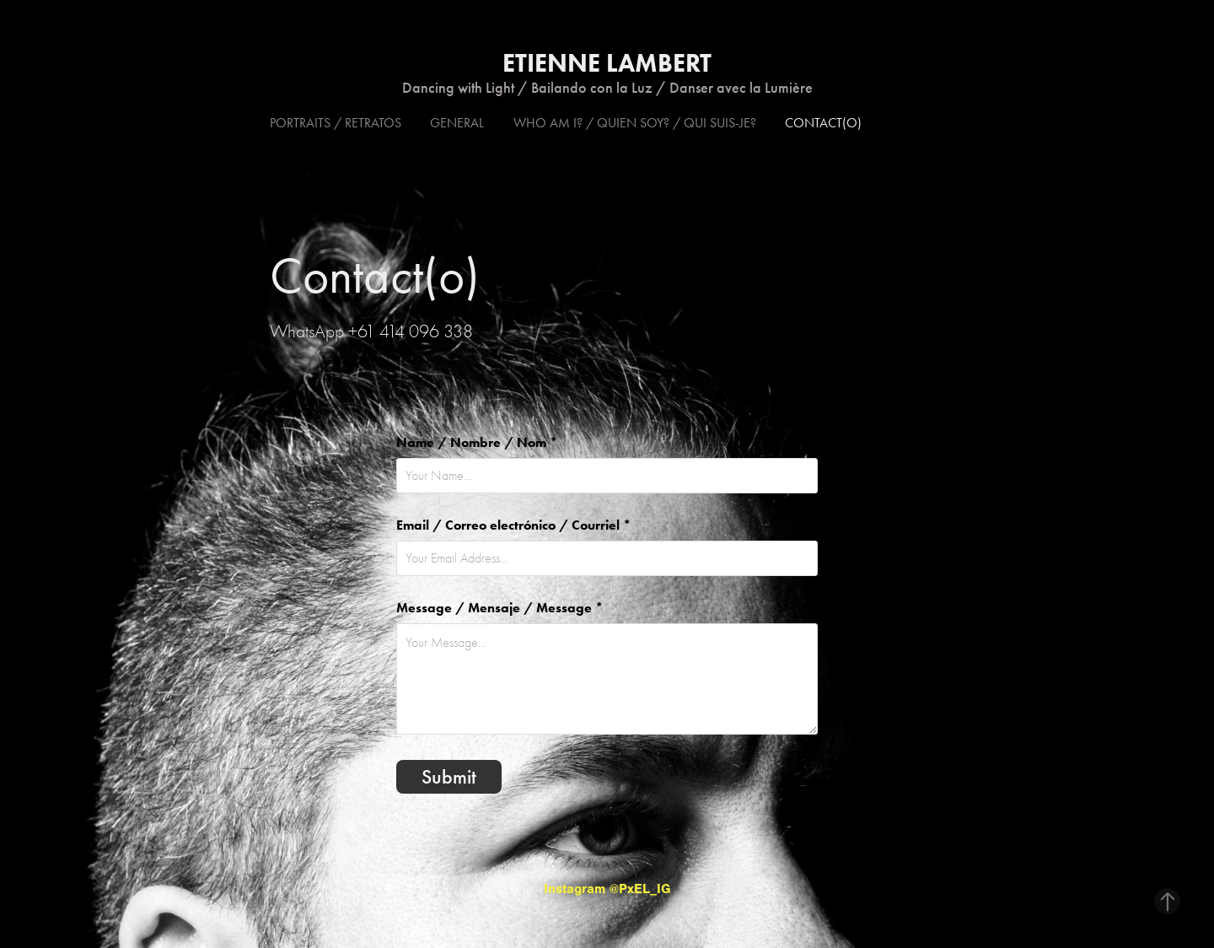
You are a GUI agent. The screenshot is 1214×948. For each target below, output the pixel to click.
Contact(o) (823, 123)
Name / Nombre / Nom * (476, 443)
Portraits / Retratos (335, 123)
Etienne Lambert (607, 62)
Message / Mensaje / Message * (499, 608)
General (457, 123)
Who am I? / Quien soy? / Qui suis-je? (634, 123)
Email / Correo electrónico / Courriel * (513, 525)
